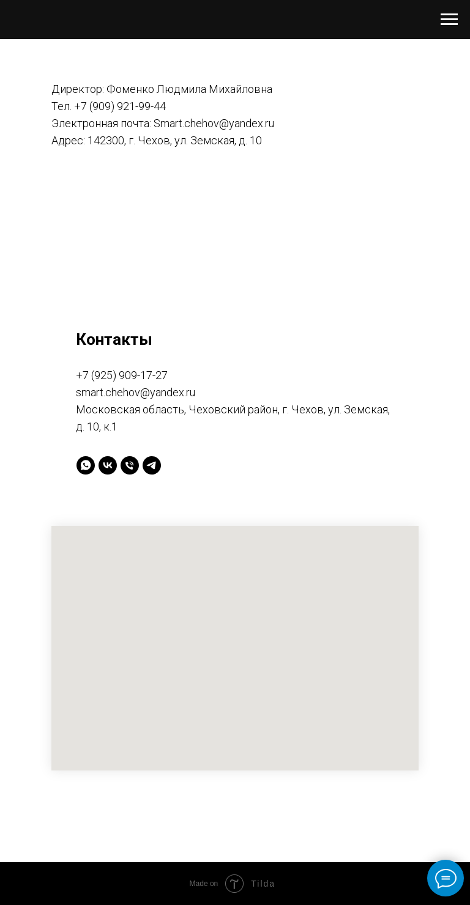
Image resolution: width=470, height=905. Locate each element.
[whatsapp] (85, 465)
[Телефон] (130, 465)
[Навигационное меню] (449, 19)
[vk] (108, 465)
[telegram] (152, 465)
